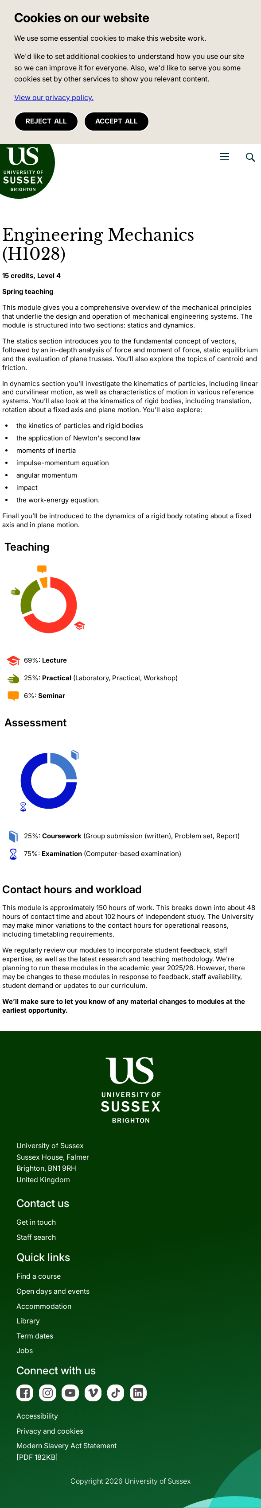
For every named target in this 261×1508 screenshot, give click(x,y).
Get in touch (36, 1222)
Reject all (46, 121)
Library (28, 1320)
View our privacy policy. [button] (53, 97)
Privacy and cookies (49, 1431)
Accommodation (43, 1306)
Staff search (36, 1237)
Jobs (24, 1350)
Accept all (116, 121)
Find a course (38, 1276)
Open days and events (53, 1291)
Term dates (34, 1335)
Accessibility (37, 1416)
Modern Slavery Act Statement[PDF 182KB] (66, 1451)
